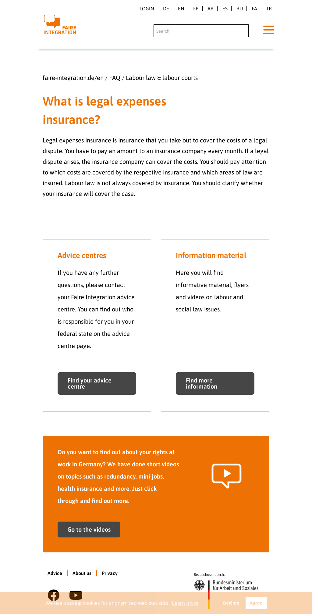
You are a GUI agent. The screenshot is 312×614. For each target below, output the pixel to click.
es (225, 8)
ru (239, 8)
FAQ (114, 77)
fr (196, 8)
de (166, 8)
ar (210, 8)
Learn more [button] (185, 603)
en (181, 8)
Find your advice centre (90, 383)
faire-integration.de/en (73, 77)
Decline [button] (231, 603)
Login (147, 8)
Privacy (110, 573)
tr (269, 8)
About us (82, 573)
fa (254, 8)
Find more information (201, 383)
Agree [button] (256, 603)
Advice (55, 573)
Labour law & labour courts (162, 77)
